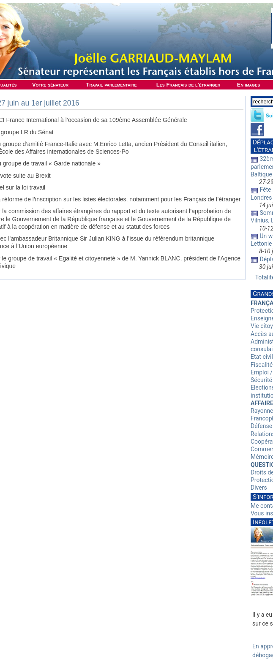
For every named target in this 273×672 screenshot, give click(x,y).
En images (248, 84)
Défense (261, 426)
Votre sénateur (50, 84)
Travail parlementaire (111, 84)
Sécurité (261, 380)
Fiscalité (262, 364)
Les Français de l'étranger (188, 84)
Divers (259, 487)
